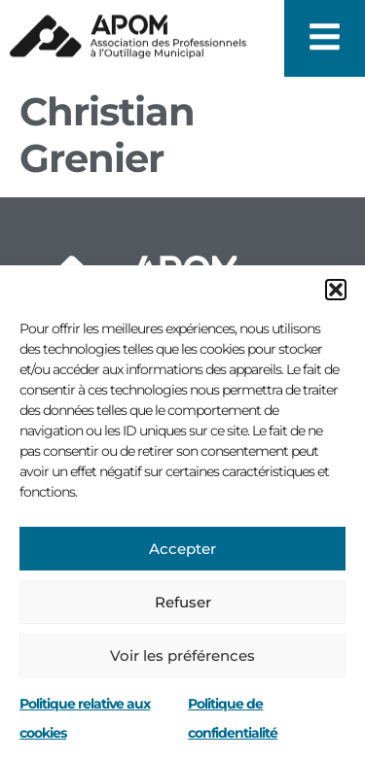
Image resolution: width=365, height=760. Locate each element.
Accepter (182, 548)
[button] (336, 289)
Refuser (183, 602)
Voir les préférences (182, 655)
